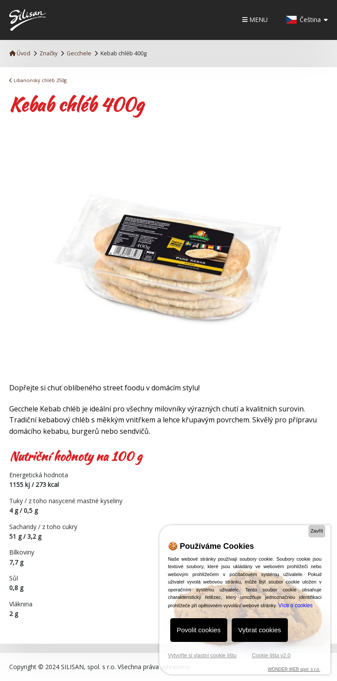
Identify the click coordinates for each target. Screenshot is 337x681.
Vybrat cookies (259, 630)
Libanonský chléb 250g (38, 80)
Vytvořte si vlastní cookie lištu (202, 655)
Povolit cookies (199, 630)
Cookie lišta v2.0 (271, 655)
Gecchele (79, 53)
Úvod (19, 53)
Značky (48, 53)
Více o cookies (295, 605)
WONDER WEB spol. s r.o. (294, 669)
